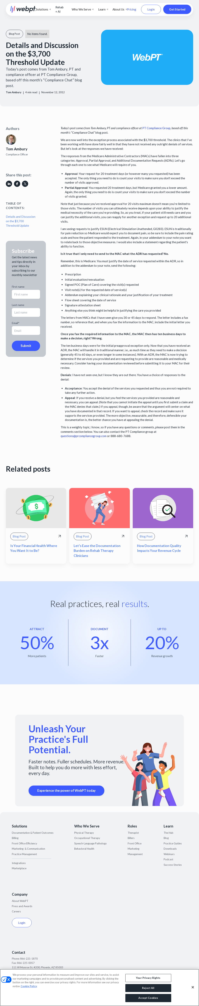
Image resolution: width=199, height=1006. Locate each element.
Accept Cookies (148, 997)
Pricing (131, 9)
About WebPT (20, 900)
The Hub (168, 832)
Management (135, 854)
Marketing (133, 848)
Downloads (170, 848)
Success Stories (173, 864)
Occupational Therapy (87, 838)
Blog (166, 838)
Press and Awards (22, 906)
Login (151, 9)
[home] (23, 9)
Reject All (148, 987)
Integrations (19, 863)
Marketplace (19, 868)
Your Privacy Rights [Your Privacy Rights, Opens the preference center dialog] (148, 977)
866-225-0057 (26, 962)
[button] (43, 9)
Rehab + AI (59, 9)
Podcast (168, 859)
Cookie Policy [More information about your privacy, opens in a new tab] (29, 986)
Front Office (134, 843)
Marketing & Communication (28, 848)
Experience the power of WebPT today (66, 790)
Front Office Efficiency (24, 843)
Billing (15, 838)
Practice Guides (173, 843)
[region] (99, 987)
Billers (131, 838)
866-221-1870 (29, 958)
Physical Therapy (84, 832)
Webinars (169, 854)
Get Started (177, 9)
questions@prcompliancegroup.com (83, 436)
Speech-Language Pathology (90, 843)
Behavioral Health (84, 848)
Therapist (133, 832)
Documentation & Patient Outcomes (32, 832)
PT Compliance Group (156, 128)
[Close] (193, 987)
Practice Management (24, 854)
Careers (16, 911)
